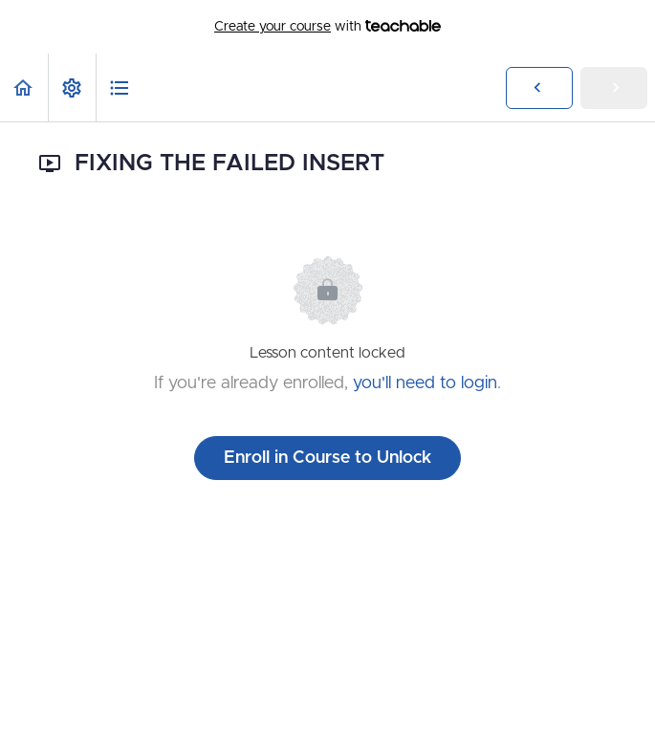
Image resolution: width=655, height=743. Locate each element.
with (327, 26)
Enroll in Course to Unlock (327, 458)
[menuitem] (72, 87)
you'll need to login (425, 383)
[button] (24, 87)
